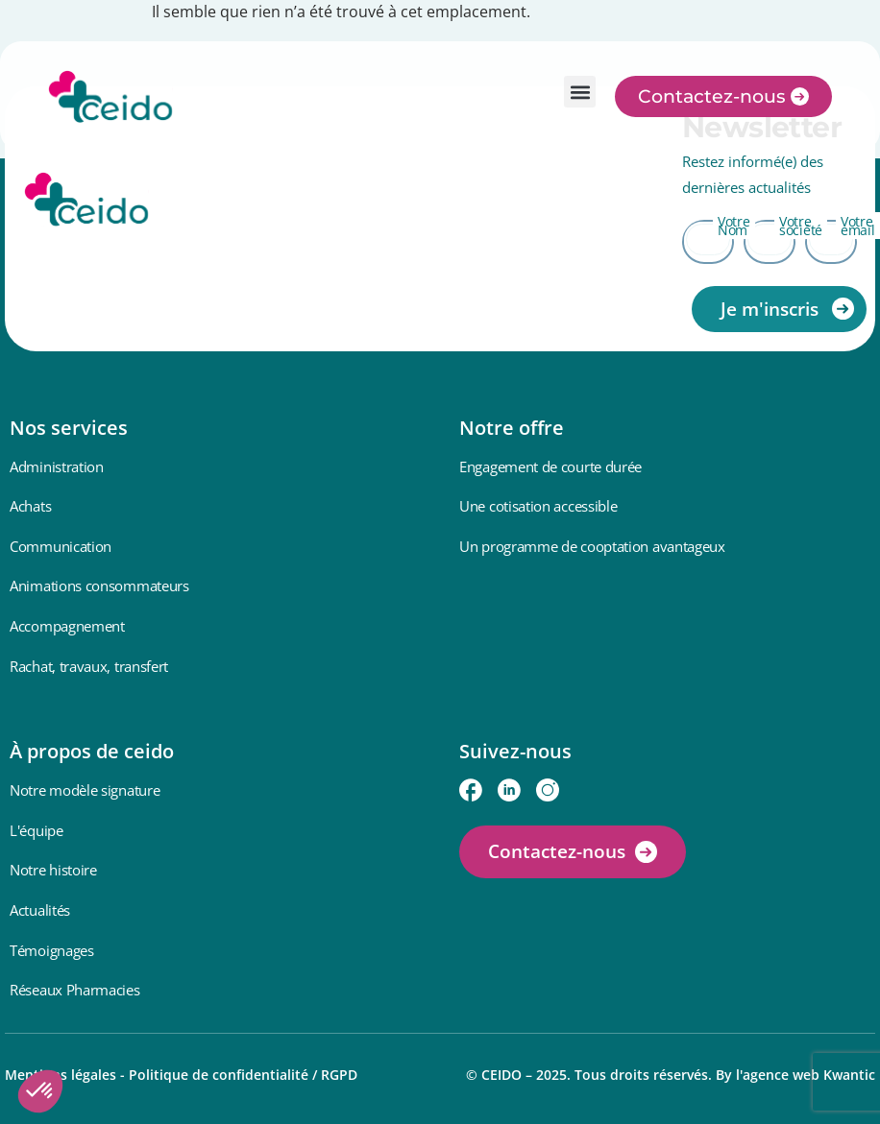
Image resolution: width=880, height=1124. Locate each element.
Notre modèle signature (84, 790)
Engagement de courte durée (550, 466)
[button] (580, 92)
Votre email (858, 225)
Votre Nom (734, 225)
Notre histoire (53, 869)
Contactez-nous (556, 851)
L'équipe (36, 830)
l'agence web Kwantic (805, 1074)
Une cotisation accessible (538, 505)
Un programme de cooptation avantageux (592, 546)
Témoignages (52, 950)
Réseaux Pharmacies (75, 989)
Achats (30, 505)
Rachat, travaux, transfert (89, 666)
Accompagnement (67, 625)
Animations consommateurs (99, 585)
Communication (60, 546)
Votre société (800, 225)
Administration (57, 466)
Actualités (40, 910)
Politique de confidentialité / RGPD (243, 1074)
